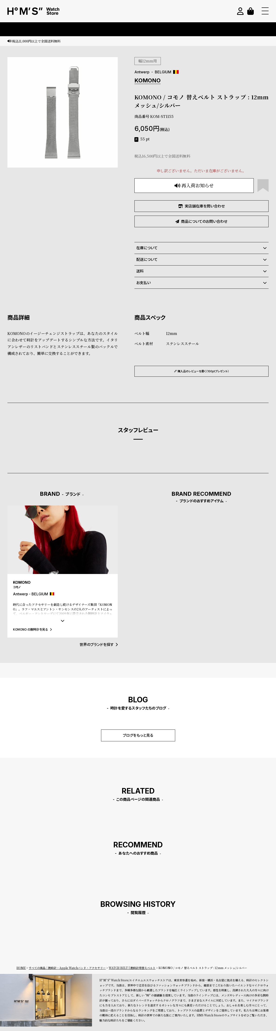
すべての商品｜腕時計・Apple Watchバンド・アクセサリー (67, 968)
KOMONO (147, 80)
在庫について (201, 247)
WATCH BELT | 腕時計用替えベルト (132, 968)
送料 (201, 271)
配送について (201, 259)
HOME (21, 968)
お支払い (201, 282)
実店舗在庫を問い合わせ (201, 206)
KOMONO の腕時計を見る (32, 629)
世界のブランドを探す (98, 644)
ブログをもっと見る (138, 735)
